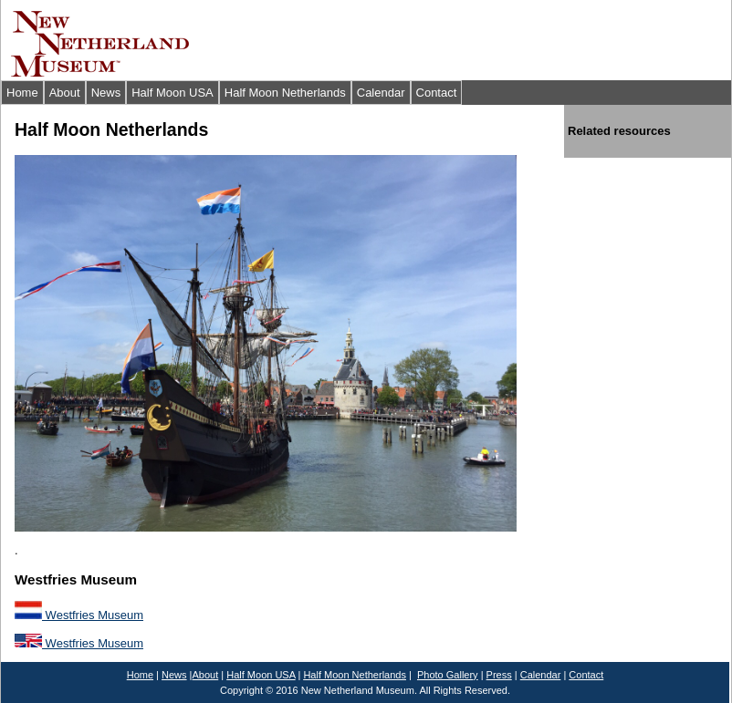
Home (22, 92)
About (64, 92)
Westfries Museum (79, 615)
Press (499, 674)
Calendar (381, 92)
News (106, 92)
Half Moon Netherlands (285, 92)
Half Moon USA (172, 92)
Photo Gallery (447, 674)
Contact (436, 92)
